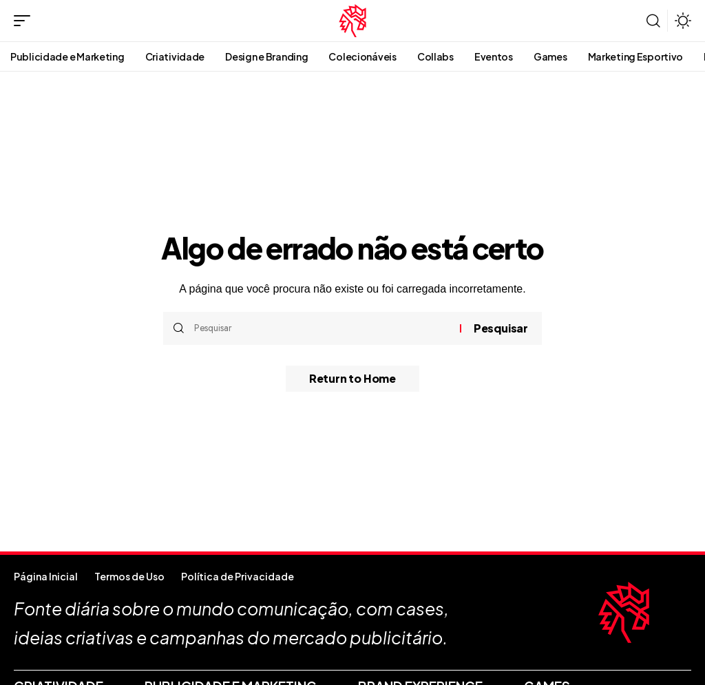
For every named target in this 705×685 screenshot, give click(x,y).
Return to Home (352, 379)
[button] (25, 20)
